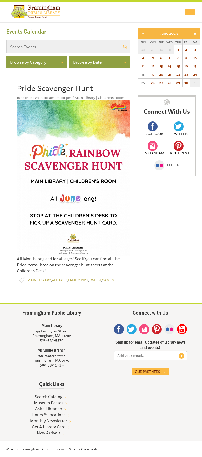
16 (186, 66)
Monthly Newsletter (48, 420)
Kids (84, 280)
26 (153, 82)
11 (143, 66)
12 (152, 66)
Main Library (39, 280)
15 (178, 66)
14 (169, 66)
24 (195, 74)
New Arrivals (48, 432)
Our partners (147, 371)
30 (186, 82)
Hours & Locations (48, 414)
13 (161, 66)
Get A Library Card (48, 426)
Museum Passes (48, 402)
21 (169, 74)
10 (195, 57)
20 (161, 74)
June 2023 (169, 33)
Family (74, 280)
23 (186, 74)
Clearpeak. (89, 449)
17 (194, 66)
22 (178, 74)
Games (108, 280)
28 (169, 82)
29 (178, 82)
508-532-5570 (52, 340)
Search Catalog (48, 396)
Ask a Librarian (48, 408)
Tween (95, 280)
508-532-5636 (52, 365)
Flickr (166, 165)
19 (152, 74)
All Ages (59, 280)
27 (161, 82)
